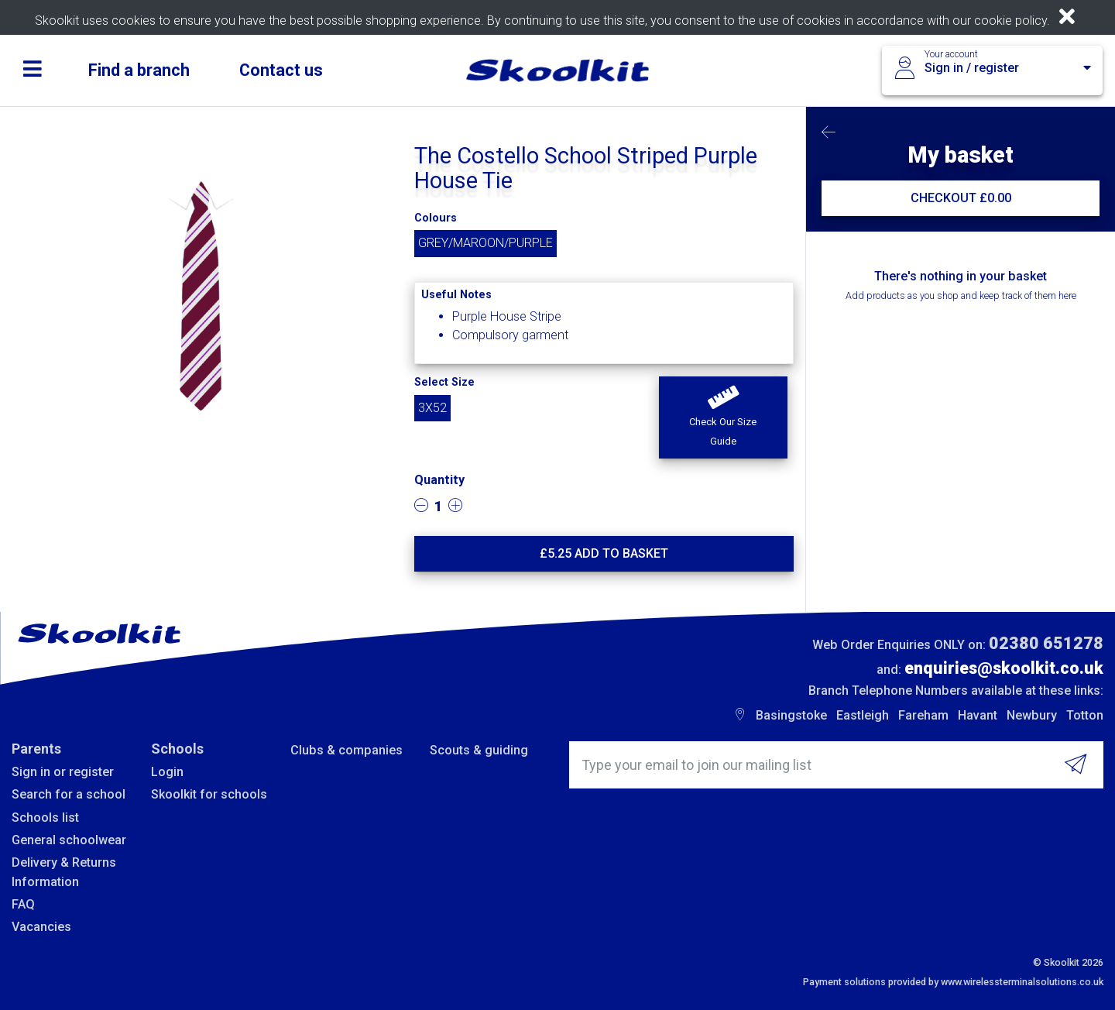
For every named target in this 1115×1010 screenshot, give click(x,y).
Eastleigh (862, 715)
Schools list (45, 817)
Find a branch (139, 70)
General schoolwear (69, 840)
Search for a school (68, 794)
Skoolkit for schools (209, 794)
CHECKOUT (961, 198)
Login (167, 771)
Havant (977, 715)
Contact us (281, 70)
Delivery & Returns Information (64, 871)
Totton (1084, 715)
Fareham (923, 715)
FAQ (23, 904)
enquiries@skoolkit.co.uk (1003, 668)
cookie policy (1010, 20)
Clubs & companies (346, 750)
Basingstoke (791, 715)
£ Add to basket (604, 553)
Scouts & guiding (479, 750)
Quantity (439, 479)
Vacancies (41, 926)
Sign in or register (63, 771)
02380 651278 (1046, 643)
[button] (723, 417)
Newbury (1032, 715)
